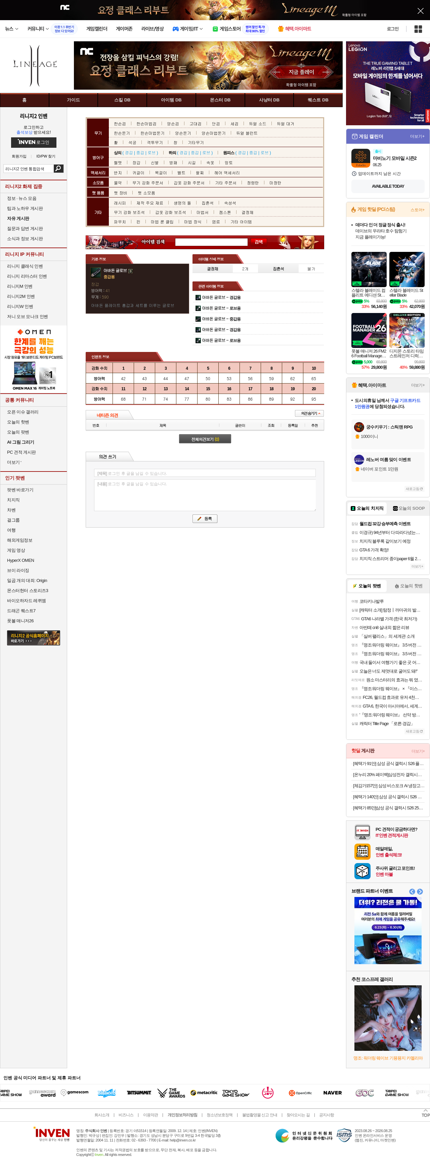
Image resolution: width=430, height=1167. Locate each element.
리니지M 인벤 (20, 286)
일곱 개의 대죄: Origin (27, 580)
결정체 (248, 212)
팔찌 (200, 172)
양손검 (173, 123)
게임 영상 (16, 550)
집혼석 (208, 203)
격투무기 (155, 142)
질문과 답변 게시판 (25, 228)
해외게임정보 (19, 540)
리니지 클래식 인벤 (25, 266)
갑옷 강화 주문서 (189, 182)
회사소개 (101, 1115)
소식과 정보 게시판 (25, 238)
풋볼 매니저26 (20, 621)
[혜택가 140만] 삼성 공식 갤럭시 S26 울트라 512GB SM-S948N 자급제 (389, 796)
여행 (11, 530)
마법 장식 (193, 221)
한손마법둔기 (152, 133)
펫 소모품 (146, 192)
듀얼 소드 (257, 123)
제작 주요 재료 (149, 203)
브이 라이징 (18, 570)
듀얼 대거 (285, 123)
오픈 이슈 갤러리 (23, 412)
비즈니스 (126, 1115)
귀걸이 (138, 172)
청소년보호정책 (219, 1115)
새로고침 (412, 489)
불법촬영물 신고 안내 (259, 1115)
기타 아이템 (241, 221)
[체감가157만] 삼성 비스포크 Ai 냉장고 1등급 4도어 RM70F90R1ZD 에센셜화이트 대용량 (389, 785)
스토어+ (418, 210)
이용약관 (150, 1115)
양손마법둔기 (214, 133)
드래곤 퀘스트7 (21, 611)
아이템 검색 (159, 242)
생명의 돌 (182, 203)
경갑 (129, 152)
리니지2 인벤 (33, 116)
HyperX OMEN (20, 560)
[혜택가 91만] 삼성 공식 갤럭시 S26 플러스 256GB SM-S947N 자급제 (389, 763)
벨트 (181, 172)
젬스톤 (225, 212)
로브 (151, 152)
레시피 (120, 203)
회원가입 (19, 156)
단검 (216, 123)
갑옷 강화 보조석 (170, 212)
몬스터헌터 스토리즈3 (27, 590)
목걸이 (161, 172)
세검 (234, 123)
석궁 (132, 142)
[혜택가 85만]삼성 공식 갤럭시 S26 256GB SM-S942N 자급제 (389, 807)
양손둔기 (183, 133)
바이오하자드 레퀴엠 (26, 600)
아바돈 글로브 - (221, 297)
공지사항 (326, 1115)
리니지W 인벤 (20, 306)
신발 (155, 162)
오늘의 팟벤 (18, 432)
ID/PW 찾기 (46, 156)
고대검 (195, 123)
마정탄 (275, 182)
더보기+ (417, 136)
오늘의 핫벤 (18, 422)
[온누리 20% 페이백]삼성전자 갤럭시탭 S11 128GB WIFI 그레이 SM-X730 (389, 774)
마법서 (203, 212)
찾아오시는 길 (298, 1115)
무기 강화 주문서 (147, 182)
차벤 (11, 510)
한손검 (120, 123)
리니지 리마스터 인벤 (27, 276)
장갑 (136, 162)
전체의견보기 (205, 439)
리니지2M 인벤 (21, 296)
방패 (173, 162)
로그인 (392, 29)
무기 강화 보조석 (129, 212)
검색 (58, 169)
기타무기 (196, 142)
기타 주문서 (225, 182)
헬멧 (118, 162)
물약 (118, 182)
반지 (118, 172)
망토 (229, 162)
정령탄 (253, 182)
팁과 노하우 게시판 (25, 208)
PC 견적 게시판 (21, 452)
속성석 (230, 203)
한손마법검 (146, 123)
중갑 (140, 152)
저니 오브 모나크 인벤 (27, 316)
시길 (192, 162)
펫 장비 (120, 192)
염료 (216, 221)
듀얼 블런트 (247, 133)
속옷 (210, 162)
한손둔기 (122, 133)
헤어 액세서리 (227, 172)
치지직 (13, 500)
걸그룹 (13, 520)
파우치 (120, 221)
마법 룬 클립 (162, 221)
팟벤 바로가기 (20, 490)
